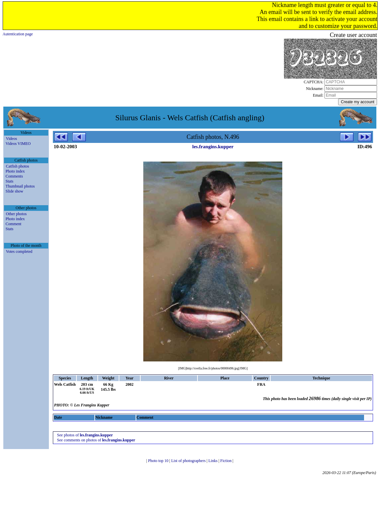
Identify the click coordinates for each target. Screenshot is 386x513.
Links (213, 460)
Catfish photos (17, 166)
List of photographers (188, 460)
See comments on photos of (96, 440)
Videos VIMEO (18, 143)
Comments (14, 176)
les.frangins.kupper (212, 146)
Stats (9, 181)
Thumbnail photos (20, 186)
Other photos (16, 214)
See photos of (85, 435)
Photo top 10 (158, 460)
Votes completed (19, 251)
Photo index (15, 171)
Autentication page (18, 34)
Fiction (226, 460)
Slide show (14, 191)
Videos (11, 138)
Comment (13, 224)
